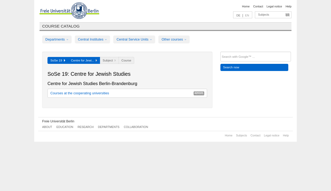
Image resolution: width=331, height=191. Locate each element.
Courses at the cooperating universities (127, 93)
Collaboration (136, 126)
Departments (56, 39)
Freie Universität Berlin (58, 121)
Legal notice (274, 6)
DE (238, 15)
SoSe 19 (57, 60)
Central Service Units (134, 39)
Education (64, 126)
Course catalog (61, 26)
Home (246, 6)
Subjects (263, 14)
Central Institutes (92, 39)
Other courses (174, 39)
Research (85, 126)
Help (288, 6)
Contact (258, 6)
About (47, 126)
